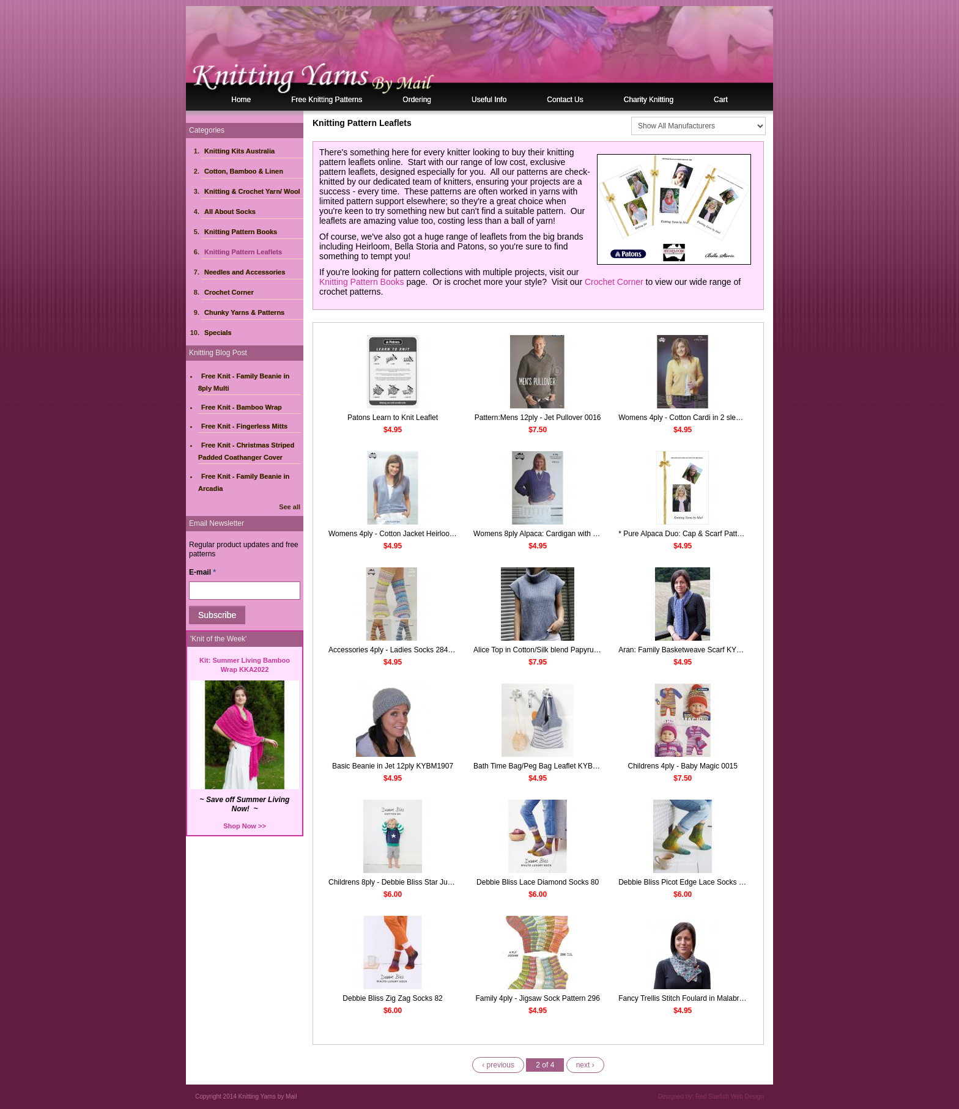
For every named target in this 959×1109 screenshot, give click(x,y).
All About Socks (230, 211)
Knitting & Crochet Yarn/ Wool (252, 191)
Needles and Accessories (244, 272)
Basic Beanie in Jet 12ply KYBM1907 (392, 766)
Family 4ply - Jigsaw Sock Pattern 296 (537, 998)
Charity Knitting (648, 99)
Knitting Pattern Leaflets (243, 252)
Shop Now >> (244, 826)
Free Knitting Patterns (326, 99)
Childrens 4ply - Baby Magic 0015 (683, 766)
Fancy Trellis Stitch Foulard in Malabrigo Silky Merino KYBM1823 (724, 998)
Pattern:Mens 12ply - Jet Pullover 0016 (538, 417)
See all (289, 506)
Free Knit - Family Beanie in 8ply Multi (243, 382)
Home (241, 99)
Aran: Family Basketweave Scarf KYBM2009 (690, 650)
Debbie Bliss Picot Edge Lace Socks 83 (682, 882)
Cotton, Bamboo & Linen (243, 171)
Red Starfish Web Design (729, 1096)
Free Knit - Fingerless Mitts (244, 426)
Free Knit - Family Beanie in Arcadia (243, 482)
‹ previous (498, 1065)
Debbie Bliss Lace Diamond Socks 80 (537, 882)
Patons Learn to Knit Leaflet (392, 417)
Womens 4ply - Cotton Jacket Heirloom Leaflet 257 (411, 533)
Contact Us (565, 99)
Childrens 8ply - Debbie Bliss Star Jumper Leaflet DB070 (420, 882)
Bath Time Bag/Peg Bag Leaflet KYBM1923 (544, 766)
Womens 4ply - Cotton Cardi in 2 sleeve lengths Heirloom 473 (718, 417)
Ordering (416, 99)
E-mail (202, 572)
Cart (721, 99)
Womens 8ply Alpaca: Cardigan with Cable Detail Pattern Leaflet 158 (585, 533)
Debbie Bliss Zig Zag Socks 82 (392, 998)
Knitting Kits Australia (239, 151)
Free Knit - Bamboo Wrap (241, 407)
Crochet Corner (229, 292)
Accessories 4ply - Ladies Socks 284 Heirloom (404, 650)
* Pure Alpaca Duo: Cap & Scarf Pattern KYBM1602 (702, 533)
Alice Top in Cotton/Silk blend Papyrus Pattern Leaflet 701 (567, 650)
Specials (218, 332)
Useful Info (489, 99)
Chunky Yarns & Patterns (244, 312)
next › (585, 1065)
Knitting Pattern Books (240, 231)
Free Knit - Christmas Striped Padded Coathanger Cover (246, 451)
